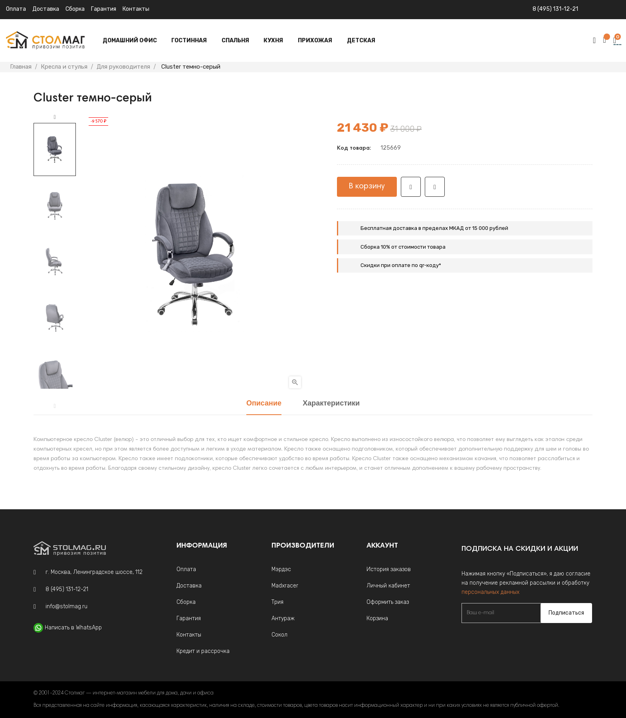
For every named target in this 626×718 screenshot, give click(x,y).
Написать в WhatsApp (73, 627)
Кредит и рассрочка (203, 651)
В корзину (367, 186)
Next (55, 117)
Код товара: (354, 148)
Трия (277, 602)
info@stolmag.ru (66, 606)
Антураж (283, 618)
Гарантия (103, 9)
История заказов (388, 569)
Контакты (136, 9)
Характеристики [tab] (331, 403)
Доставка (45, 9)
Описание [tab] (263, 403)
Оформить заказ (387, 602)
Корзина (377, 618)
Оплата (16, 9)
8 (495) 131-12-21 (555, 9)
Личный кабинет (388, 585)
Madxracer (284, 585)
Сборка (75, 9)
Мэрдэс (281, 569)
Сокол (279, 634)
